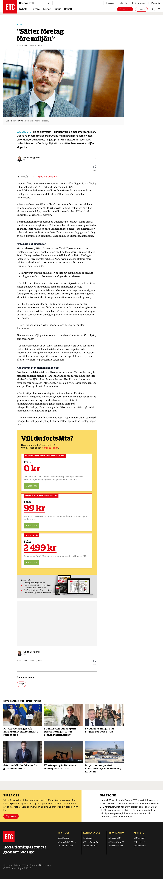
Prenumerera (125, 9)
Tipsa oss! (110, 3)
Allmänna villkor (115, 846)
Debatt (68, 8)
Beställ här (31, 486)
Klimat (46, 8)
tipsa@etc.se (63, 838)
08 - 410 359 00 (90, 842)
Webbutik (155, 3)
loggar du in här (50, 447)
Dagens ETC (34, 3)
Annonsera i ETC (116, 842)
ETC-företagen (139, 3)
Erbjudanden (140, 846)
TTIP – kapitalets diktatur (43, 176)
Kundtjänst (88, 838)
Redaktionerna (90, 846)
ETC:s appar (139, 838)
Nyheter (23, 8)
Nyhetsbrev (139, 842)
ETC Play (124, 3)
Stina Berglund (31, 157)
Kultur (57, 8)
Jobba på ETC (114, 838)
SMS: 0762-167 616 (67, 842)
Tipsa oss (11, 816)
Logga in (141, 9)
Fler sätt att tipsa (65, 846)
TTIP (19, 24)
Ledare (36, 8)
